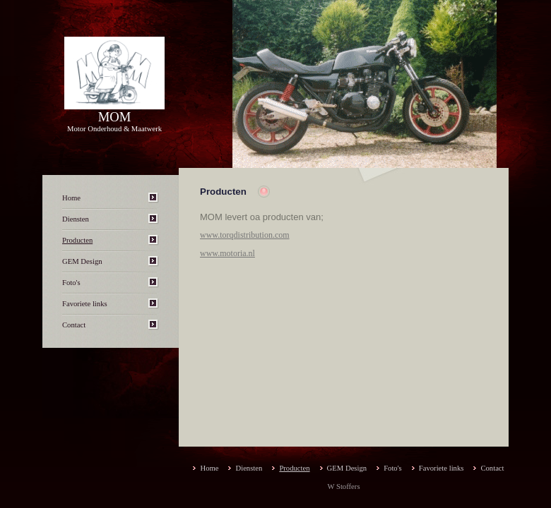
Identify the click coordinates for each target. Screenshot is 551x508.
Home (71, 198)
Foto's (71, 282)
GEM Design (82, 261)
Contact (73, 325)
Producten (77, 240)
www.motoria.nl (227, 253)
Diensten (75, 219)
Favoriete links (84, 304)
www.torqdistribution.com (245, 235)
